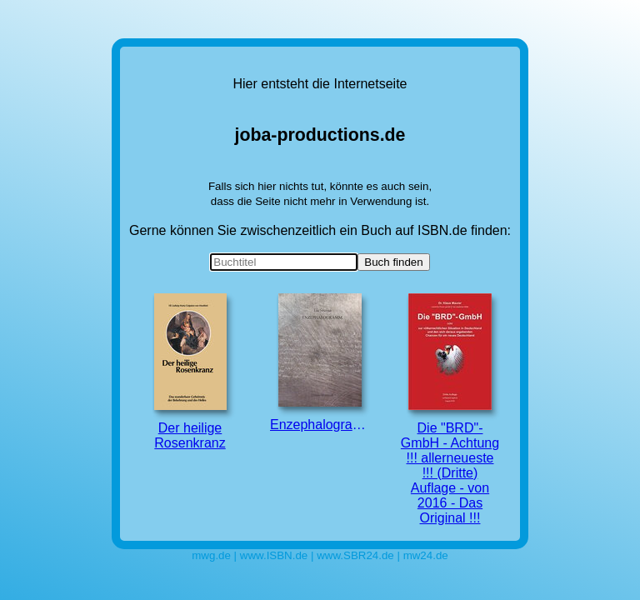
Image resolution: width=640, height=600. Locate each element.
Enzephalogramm (320, 362)
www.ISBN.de (274, 555)
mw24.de (425, 555)
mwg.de (211, 555)
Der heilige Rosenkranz (190, 371)
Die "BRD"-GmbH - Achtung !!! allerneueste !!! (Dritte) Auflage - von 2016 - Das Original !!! (450, 409)
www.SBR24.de (355, 555)
